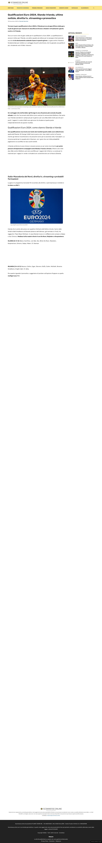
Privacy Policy (44, 841)
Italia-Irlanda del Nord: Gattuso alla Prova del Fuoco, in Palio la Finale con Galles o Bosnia (84, 46)
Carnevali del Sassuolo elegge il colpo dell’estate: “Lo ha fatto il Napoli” (83, 70)
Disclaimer (52, 841)
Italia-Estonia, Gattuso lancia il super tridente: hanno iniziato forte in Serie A (84, 77)
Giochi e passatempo (51, 7)
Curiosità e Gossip (63, 7)
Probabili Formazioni (37, 7)
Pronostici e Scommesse (23, 7)
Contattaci (61, 832)
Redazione (58, 841)
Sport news (11, 7)
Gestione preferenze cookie (96, 841)
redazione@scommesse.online (53, 815)
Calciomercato (85, 7)
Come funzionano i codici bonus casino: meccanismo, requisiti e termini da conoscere (83, 39)
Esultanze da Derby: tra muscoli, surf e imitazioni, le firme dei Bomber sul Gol (83, 63)
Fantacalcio (75, 7)
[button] (94, 8)
